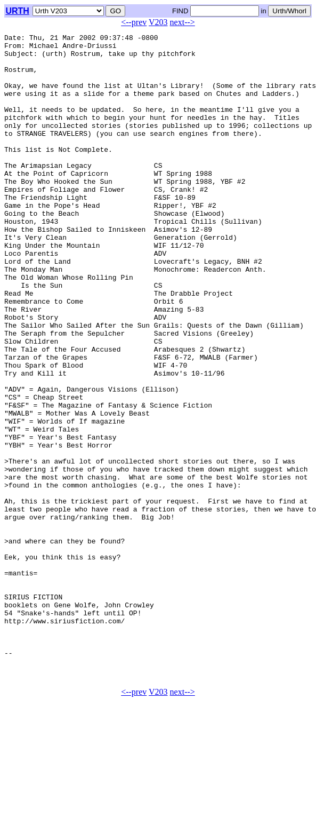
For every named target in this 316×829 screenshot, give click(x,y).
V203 (158, 22)
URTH (17, 10)
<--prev (134, 22)
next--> (182, 22)
